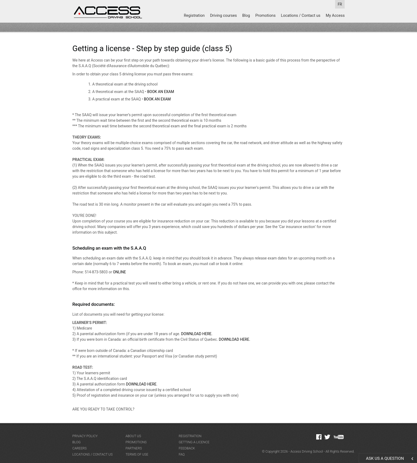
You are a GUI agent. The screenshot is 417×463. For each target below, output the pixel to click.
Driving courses (223, 15)
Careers (79, 448)
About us (133, 436)
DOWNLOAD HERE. (196, 334)
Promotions (265, 15)
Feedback (187, 448)
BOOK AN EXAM (160, 92)
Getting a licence (194, 442)
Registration (194, 15)
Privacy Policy (85, 436)
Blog (246, 15)
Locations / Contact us (300, 15)
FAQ (182, 454)
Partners (134, 448)
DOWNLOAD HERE (141, 384)
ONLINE (119, 272)
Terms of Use (137, 454)
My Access (335, 15)
